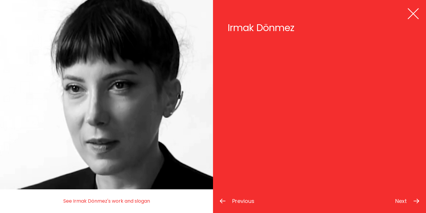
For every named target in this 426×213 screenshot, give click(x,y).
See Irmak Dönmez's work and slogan (106, 201)
